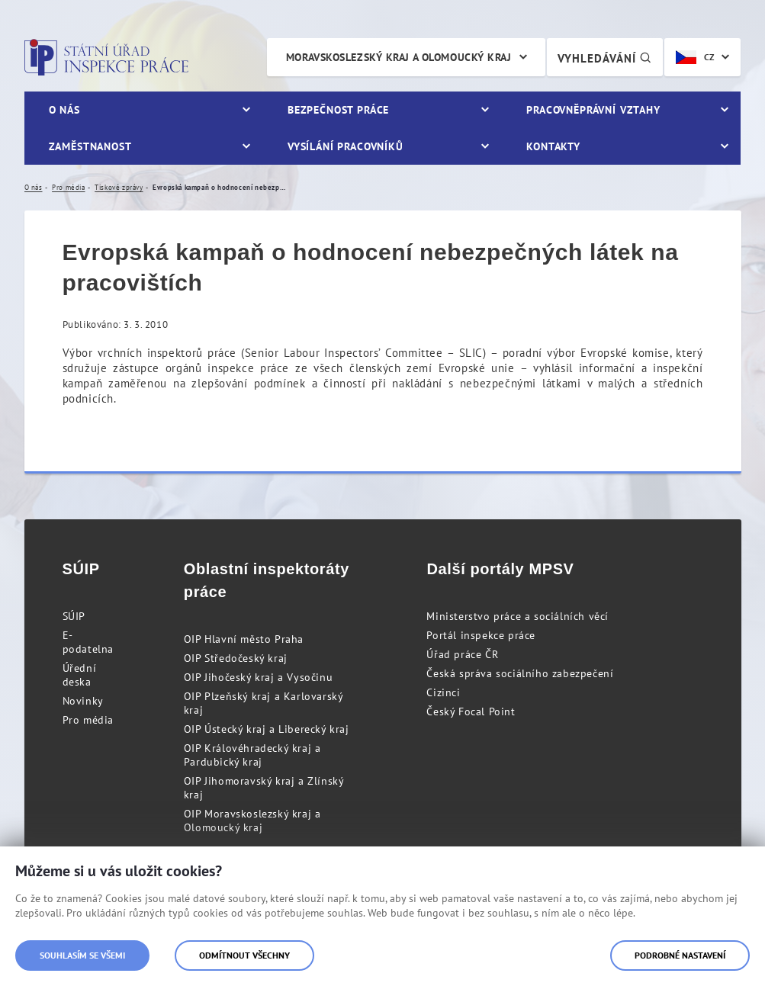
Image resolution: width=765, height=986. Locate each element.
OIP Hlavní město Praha (244, 639)
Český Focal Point (470, 711)
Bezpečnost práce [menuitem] (338, 110)
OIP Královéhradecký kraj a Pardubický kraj (252, 755)
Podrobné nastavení (680, 955)
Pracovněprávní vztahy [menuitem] (593, 110)
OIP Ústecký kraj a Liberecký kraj (266, 729)
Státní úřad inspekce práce (106, 57)
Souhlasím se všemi (82, 955)
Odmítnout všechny (244, 955)
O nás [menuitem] (64, 110)
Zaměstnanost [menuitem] (90, 146)
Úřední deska (80, 675)
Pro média (88, 720)
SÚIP (74, 616)
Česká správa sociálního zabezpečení (519, 673)
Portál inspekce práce (480, 635)
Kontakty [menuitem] (553, 146)
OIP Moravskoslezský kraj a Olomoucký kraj (252, 820)
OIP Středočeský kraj (236, 658)
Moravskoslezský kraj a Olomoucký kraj (399, 57)
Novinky (83, 701)
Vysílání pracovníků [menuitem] (345, 146)
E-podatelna (88, 642)
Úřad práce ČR (462, 654)
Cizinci (443, 692)
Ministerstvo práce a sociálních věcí (517, 616)
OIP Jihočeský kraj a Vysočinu (258, 677)
